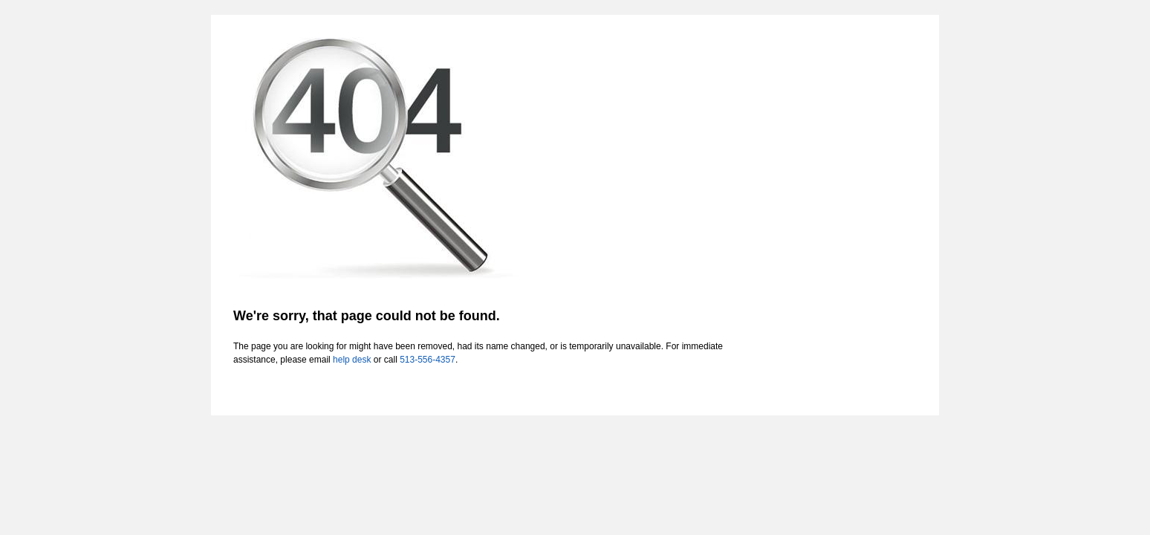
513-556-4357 (427, 359)
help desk (352, 359)
